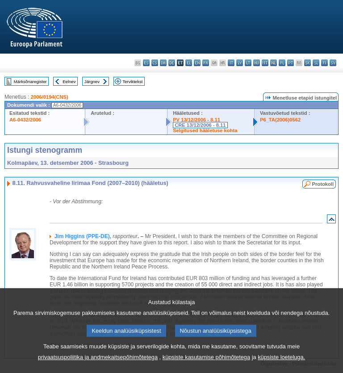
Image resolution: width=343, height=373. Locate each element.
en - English (197, 62)
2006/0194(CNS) (49, 97)
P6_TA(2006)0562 (280, 119)
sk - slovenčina (307, 62)
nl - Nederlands (273, 62)
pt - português (290, 62)
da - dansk (163, 62)
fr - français (205, 62)
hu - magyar (256, 62)
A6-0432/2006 (25, 119)
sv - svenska (333, 62)
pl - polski (282, 62)
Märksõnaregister (30, 81)
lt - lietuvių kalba (248, 62)
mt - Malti (265, 62)
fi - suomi (324, 62)
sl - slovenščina (316, 62)
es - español (146, 62)
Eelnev (69, 81)
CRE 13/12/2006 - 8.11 (200, 125)
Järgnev (92, 81)
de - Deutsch (171, 62)
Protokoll (323, 184)
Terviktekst (132, 81)
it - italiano (231, 62)
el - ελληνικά (188, 62)
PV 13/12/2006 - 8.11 (196, 119)
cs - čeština (154, 62)
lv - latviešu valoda (239, 62)
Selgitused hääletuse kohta (205, 130)
